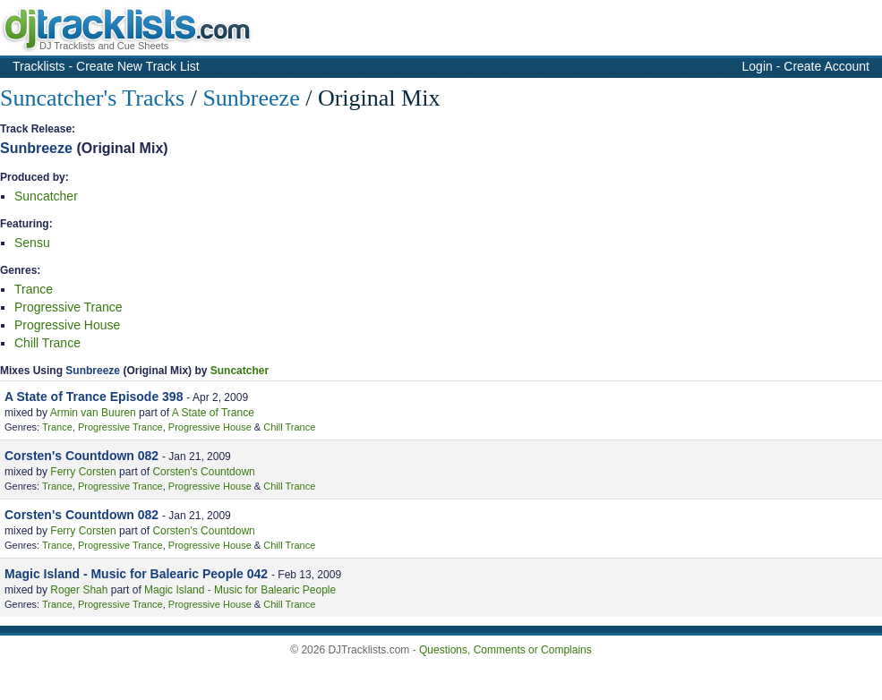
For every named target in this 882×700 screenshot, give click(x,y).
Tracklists (39, 66)
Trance (33, 289)
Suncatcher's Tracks (92, 98)
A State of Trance (213, 412)
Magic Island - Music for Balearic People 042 (136, 574)
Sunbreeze (250, 98)
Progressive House (67, 325)
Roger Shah (78, 590)
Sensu (32, 242)
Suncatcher (46, 196)
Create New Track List (138, 66)
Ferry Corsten (83, 471)
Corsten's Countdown (203, 471)
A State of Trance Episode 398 (93, 396)
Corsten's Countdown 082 (81, 455)
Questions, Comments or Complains (505, 650)
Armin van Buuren (93, 412)
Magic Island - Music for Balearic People (240, 590)
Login (757, 66)
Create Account (826, 66)
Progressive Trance (68, 307)
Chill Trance (47, 343)
